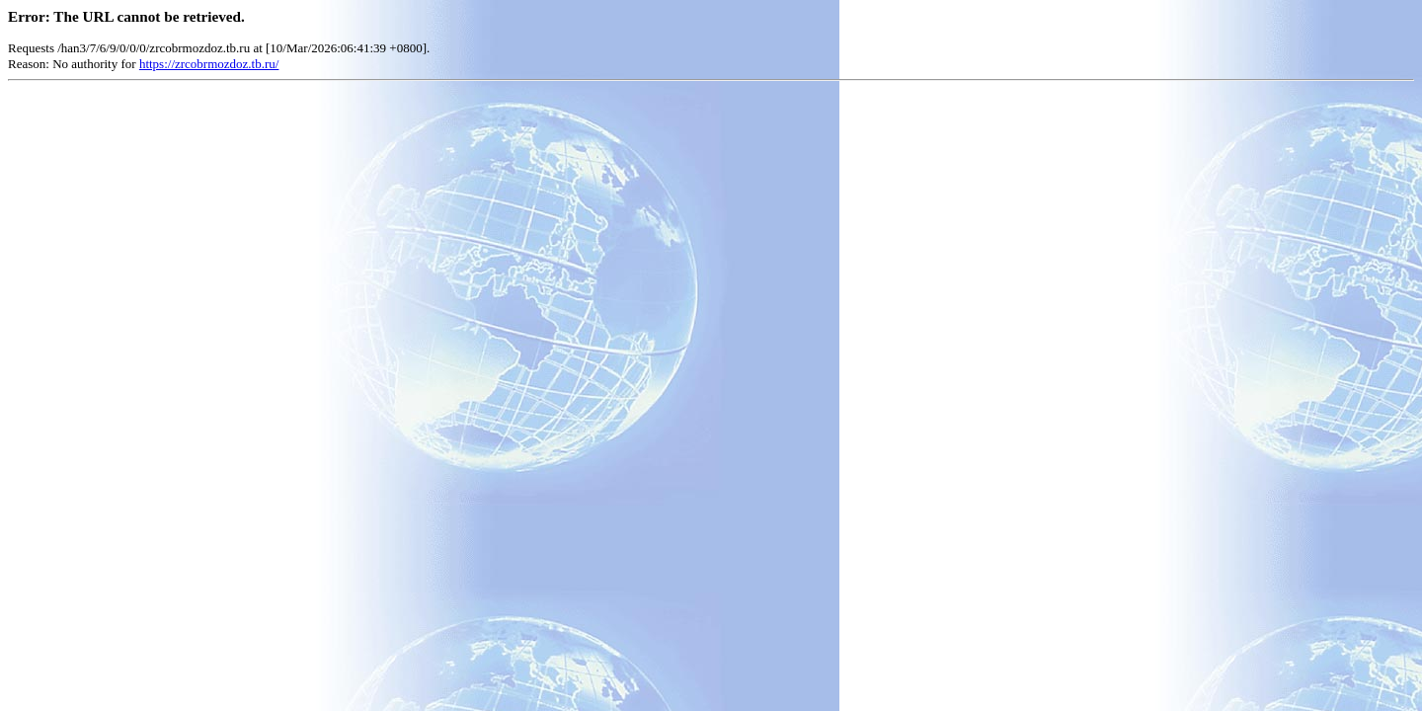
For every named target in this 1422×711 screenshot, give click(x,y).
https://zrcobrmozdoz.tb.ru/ (209, 63)
